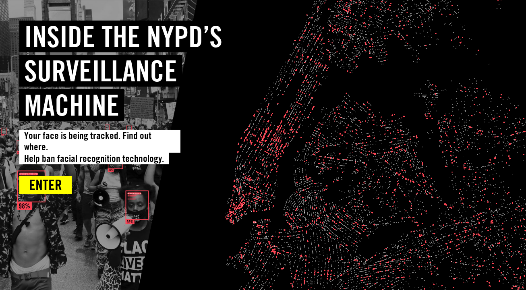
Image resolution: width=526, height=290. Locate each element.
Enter (45, 184)
